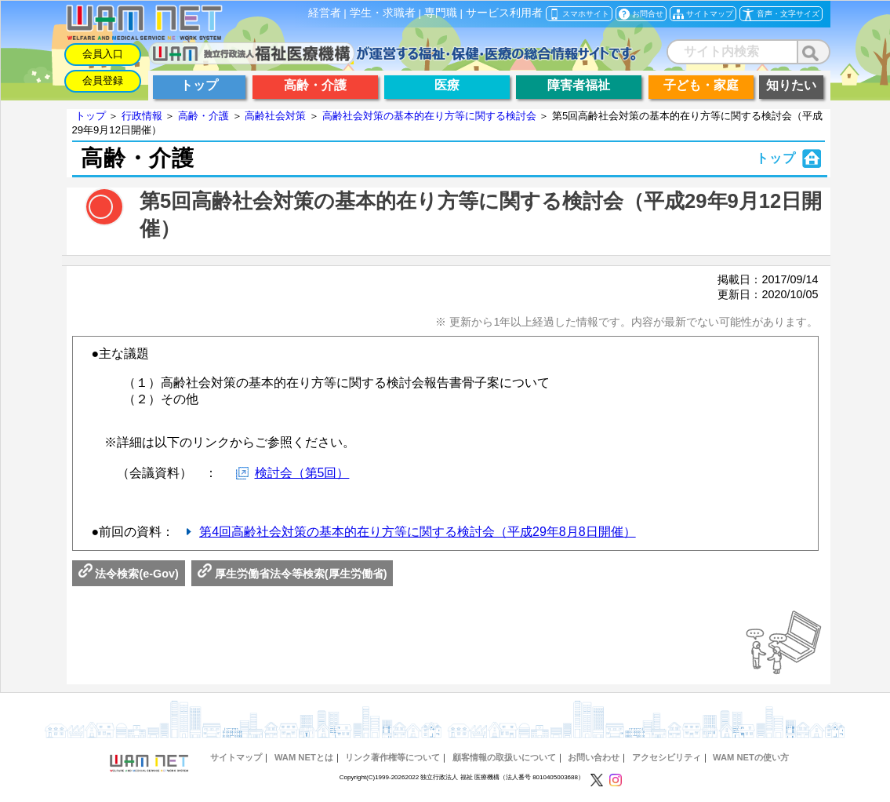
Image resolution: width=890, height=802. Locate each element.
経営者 (324, 13)
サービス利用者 (504, 13)
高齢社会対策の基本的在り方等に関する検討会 (429, 116)
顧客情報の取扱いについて (504, 757)
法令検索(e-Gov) (128, 573)
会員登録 (102, 80)
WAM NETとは (303, 757)
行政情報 (142, 116)
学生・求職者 (383, 13)
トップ (90, 116)
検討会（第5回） (302, 472)
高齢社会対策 (275, 116)
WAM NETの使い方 (751, 757)
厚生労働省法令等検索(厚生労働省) (292, 573)
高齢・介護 (203, 116)
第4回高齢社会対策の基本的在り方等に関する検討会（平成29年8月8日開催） (417, 531)
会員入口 (102, 54)
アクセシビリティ (666, 757)
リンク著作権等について (392, 757)
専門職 (440, 13)
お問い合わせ (593, 757)
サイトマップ (236, 757)
